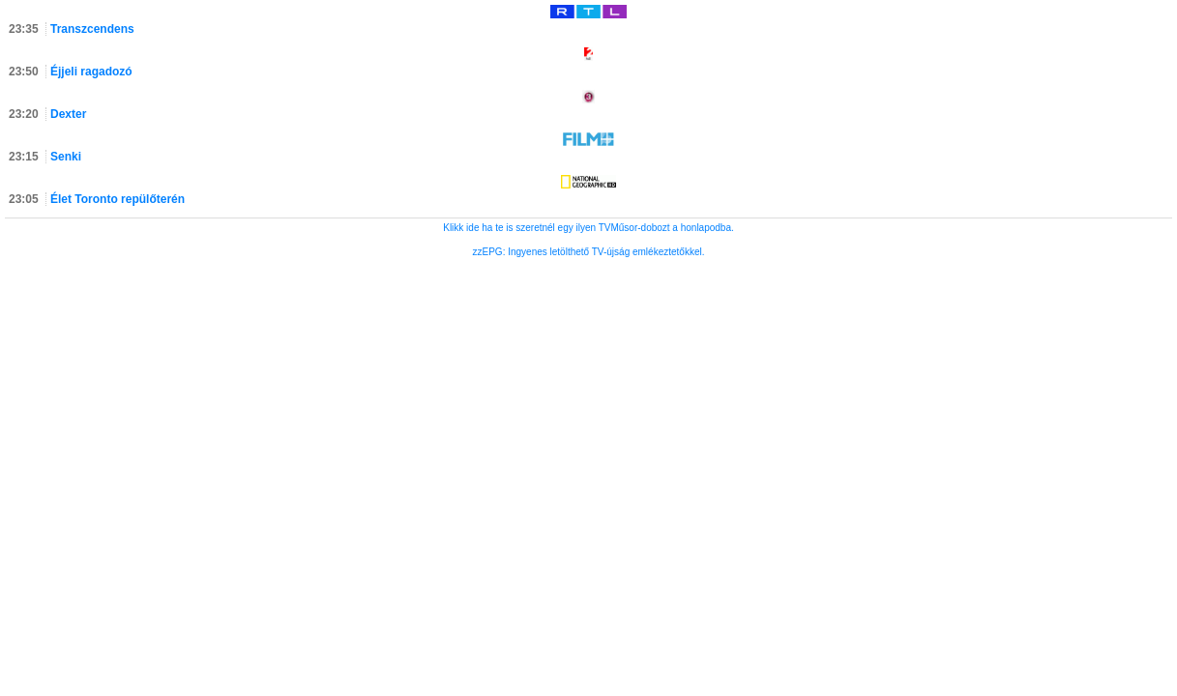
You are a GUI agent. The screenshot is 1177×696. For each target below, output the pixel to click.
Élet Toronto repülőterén (117, 199)
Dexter (68, 114)
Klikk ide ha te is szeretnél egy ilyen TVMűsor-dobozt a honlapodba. (588, 227)
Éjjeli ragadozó (91, 71)
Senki (65, 156)
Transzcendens (92, 29)
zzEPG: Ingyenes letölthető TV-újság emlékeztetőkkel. (589, 251)
